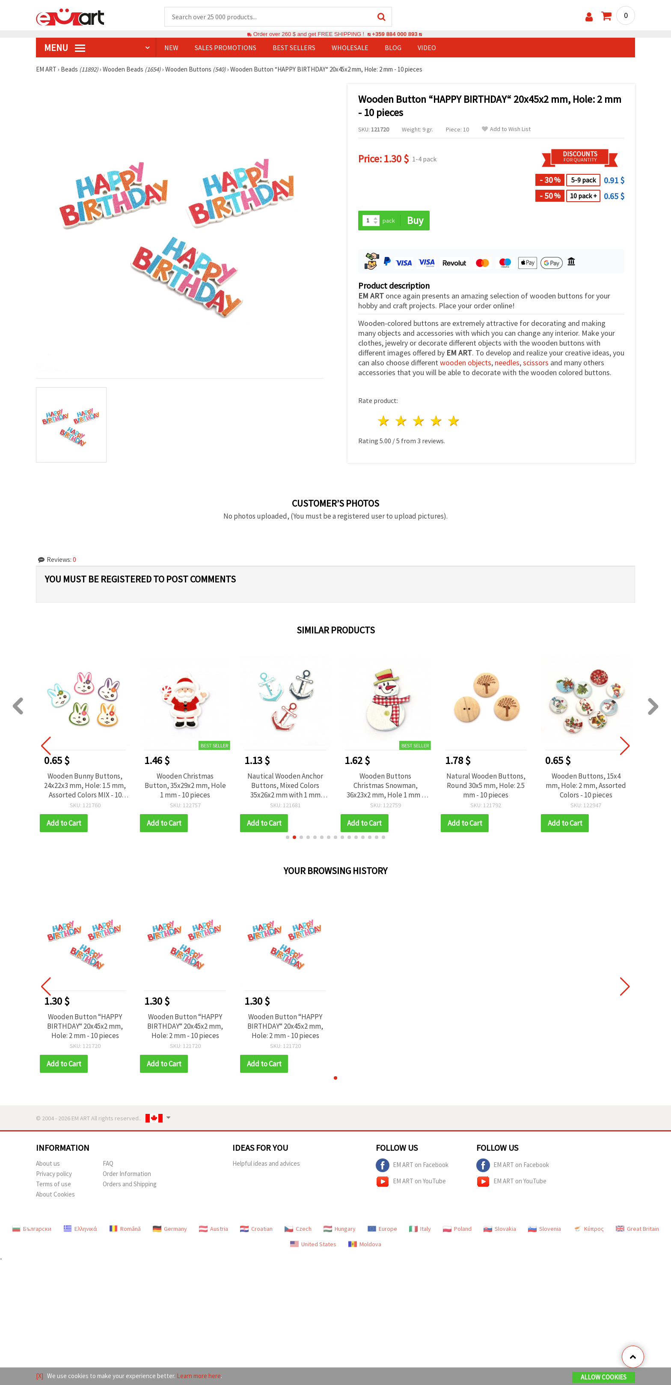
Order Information (127, 1174)
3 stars (419, 421)
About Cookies (55, 1194)
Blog (393, 47)
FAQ (108, 1163)
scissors (536, 362)
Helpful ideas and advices (266, 1163)
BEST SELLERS (294, 47)
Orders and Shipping (130, 1184)
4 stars (436, 421)
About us (48, 1163)
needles (507, 362)
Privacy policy (54, 1174)
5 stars (454, 421)
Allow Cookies (603, 1377)
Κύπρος (588, 1228)
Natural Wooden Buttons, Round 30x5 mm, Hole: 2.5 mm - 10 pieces (486, 785)
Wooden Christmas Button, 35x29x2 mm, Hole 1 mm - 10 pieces (185, 785)
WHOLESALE (350, 47)
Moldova (364, 1244)
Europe (382, 1228)
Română (125, 1228)
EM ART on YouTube (411, 1181)
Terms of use (53, 1184)
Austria (213, 1229)
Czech (298, 1229)
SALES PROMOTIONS (225, 47)
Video (427, 47)
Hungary (340, 1229)
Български (31, 1228)
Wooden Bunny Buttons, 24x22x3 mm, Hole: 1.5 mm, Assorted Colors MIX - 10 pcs (85, 785)
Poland (457, 1229)
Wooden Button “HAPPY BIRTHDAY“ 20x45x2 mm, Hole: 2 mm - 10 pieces (85, 1026)
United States (313, 1244)
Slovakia (500, 1229)
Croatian (256, 1229)
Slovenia (544, 1229)
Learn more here (199, 1376)
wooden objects (465, 362)
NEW (171, 47)
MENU (64, 48)
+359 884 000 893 (394, 34)
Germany (170, 1229)
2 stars (401, 421)
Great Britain (637, 1228)
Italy (420, 1229)
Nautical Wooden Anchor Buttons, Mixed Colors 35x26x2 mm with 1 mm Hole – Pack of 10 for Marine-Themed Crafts (285, 785)
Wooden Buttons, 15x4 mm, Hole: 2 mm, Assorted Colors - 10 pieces (586, 785)
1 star (384, 421)
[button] (287, 837)
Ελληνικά (80, 1228)
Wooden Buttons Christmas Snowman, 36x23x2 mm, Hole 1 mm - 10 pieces (385, 785)
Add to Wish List (506, 129)
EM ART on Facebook (412, 1165)
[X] (39, 1376)
